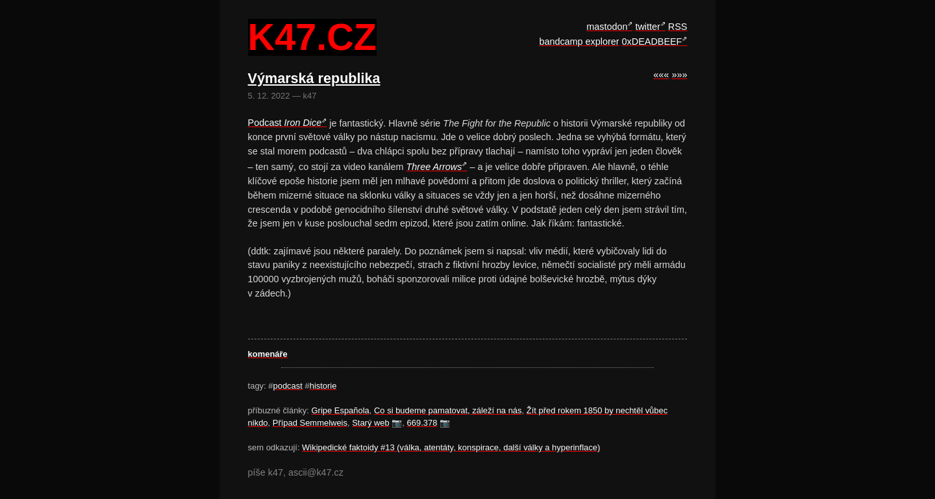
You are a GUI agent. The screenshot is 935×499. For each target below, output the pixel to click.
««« (661, 74)
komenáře (268, 354)
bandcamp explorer (579, 41)
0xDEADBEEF (652, 41)
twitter (647, 26)
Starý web (371, 423)
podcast (287, 386)
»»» (679, 74)
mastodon (606, 26)
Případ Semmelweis (310, 423)
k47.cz (312, 37)
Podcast (285, 122)
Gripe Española (340, 410)
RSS (678, 26)
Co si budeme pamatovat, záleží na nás (448, 410)
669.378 (422, 423)
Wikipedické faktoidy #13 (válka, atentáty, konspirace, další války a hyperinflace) (451, 447)
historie (323, 386)
